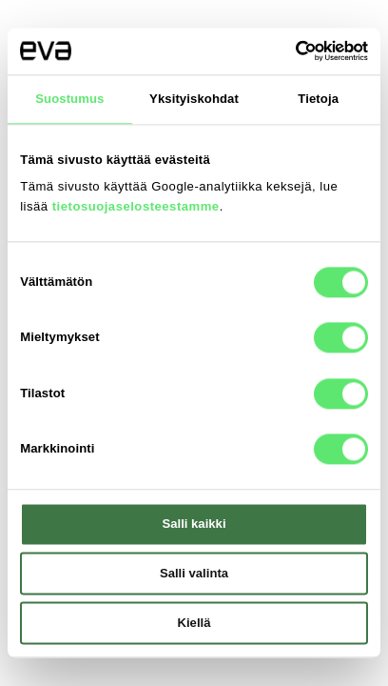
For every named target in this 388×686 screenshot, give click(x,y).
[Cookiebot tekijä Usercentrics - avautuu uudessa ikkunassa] (285, 51)
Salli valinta (194, 574)
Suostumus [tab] (69, 98)
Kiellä (194, 622)
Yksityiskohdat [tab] (194, 98)
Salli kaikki (193, 524)
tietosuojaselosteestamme (136, 206)
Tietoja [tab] (318, 98)
